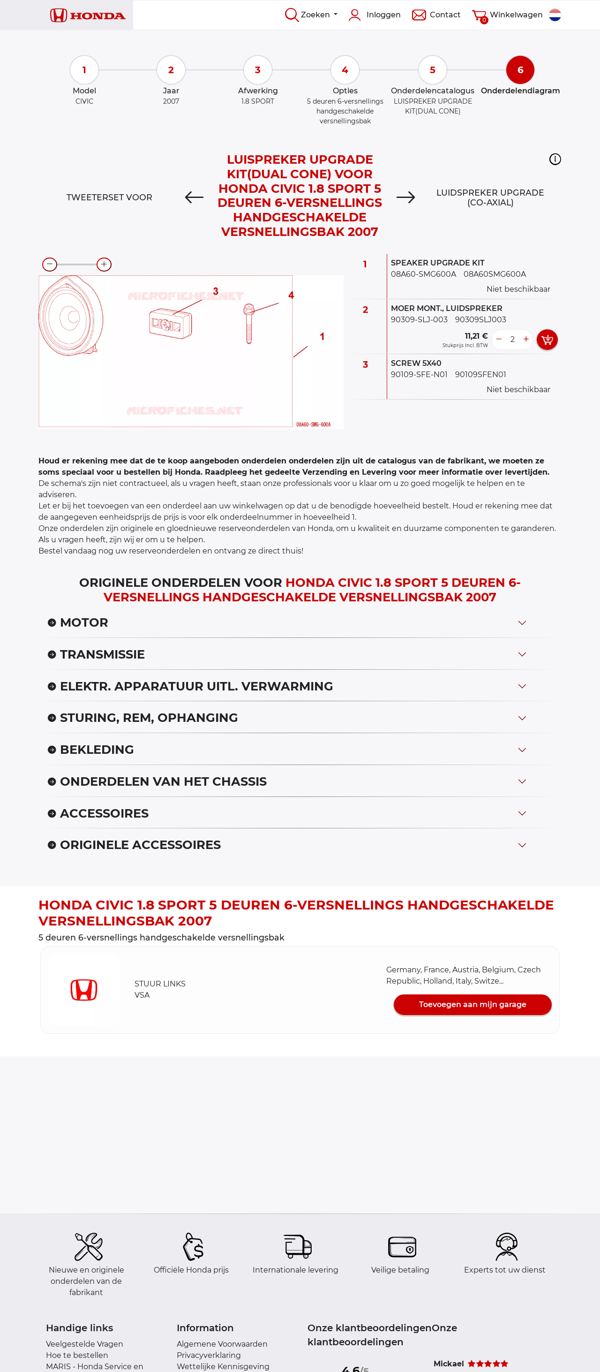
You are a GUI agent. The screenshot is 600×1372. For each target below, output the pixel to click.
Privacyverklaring (209, 1355)
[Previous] (194, 197)
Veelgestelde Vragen (84, 1344)
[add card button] (547, 339)
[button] (555, 159)
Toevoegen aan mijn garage (472, 1004)
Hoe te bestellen (77, 1355)
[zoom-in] (104, 265)
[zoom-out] (49, 265)
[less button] (499, 339)
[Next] (406, 197)
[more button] (526, 339)
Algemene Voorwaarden (222, 1344)
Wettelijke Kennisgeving (223, 1366)
